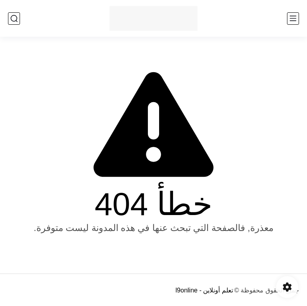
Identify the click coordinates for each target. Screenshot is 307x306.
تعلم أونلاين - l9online (204, 290)
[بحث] (14, 18)
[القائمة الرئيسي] (293, 18)
